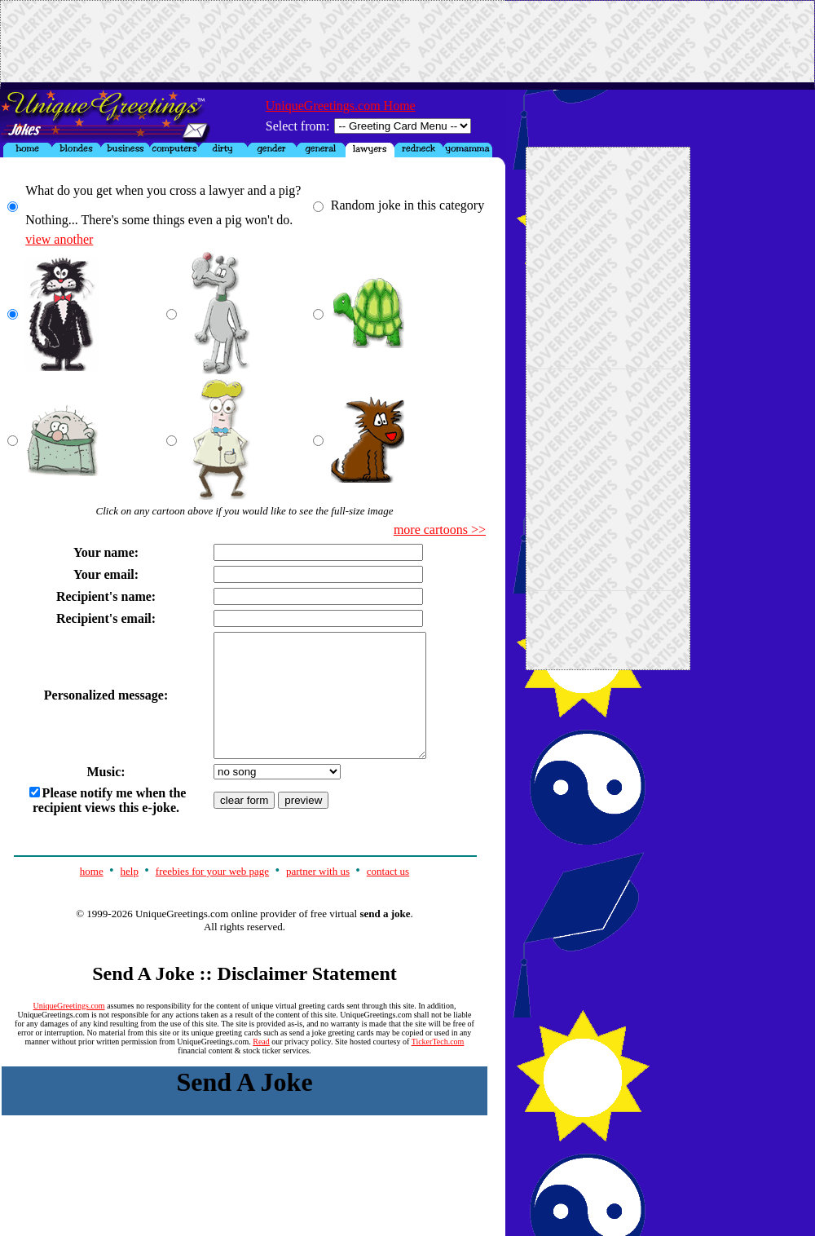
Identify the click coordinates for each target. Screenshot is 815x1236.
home (92, 895)
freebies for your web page (212, 895)
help (130, 895)
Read (261, 1066)
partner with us (318, 895)
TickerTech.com (438, 1066)
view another (59, 239)
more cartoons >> (440, 529)
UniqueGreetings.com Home (341, 106)
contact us (388, 895)
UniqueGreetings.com (69, 1030)
